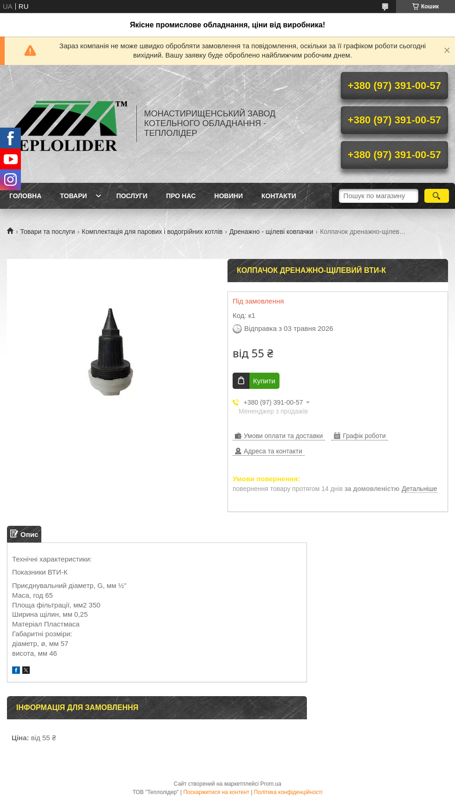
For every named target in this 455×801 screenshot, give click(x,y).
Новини (228, 196)
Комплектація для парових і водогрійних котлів (152, 231)
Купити (264, 381)
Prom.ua (270, 784)
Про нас (181, 196)
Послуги (131, 196)
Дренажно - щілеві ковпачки (271, 231)
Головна (25, 196)
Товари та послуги (47, 231)
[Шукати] (436, 196)
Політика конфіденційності (288, 792)
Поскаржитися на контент (216, 792)
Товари (73, 196)
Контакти (278, 196)
